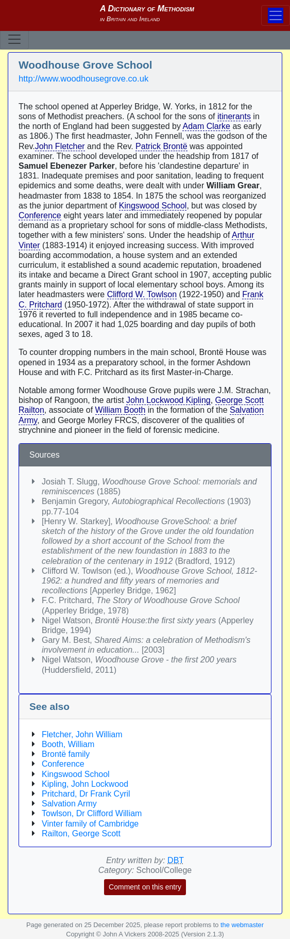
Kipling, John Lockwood (85, 784)
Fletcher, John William (82, 734)
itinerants (234, 116)
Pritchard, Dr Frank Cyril (86, 793)
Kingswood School (153, 205)
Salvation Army (69, 803)
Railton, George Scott (81, 833)
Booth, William (68, 744)
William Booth (120, 410)
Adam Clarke (206, 126)
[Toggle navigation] (14, 39)
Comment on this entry (145, 887)
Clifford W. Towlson (142, 294)
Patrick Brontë (161, 146)
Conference (40, 215)
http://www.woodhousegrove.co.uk (83, 79)
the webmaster (242, 925)
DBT (175, 860)
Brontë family (66, 754)
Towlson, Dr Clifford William (92, 813)
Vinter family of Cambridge (90, 823)
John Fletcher (60, 146)
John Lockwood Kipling (168, 400)
